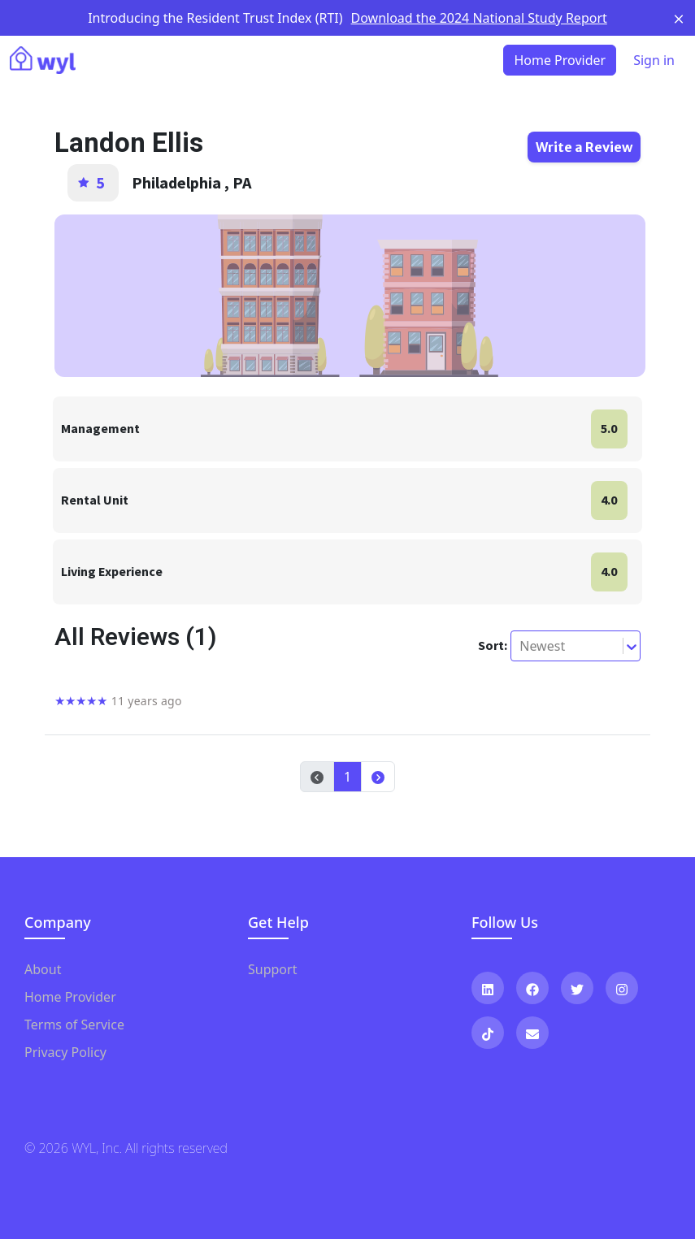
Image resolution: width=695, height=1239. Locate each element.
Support (272, 969)
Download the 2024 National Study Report (479, 18)
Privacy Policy (65, 1052)
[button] (378, 776)
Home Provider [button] (560, 60)
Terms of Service (74, 1024)
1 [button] (347, 777)
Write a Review (584, 147)
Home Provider (70, 997)
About (42, 969)
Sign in (654, 60)
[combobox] (521, 646)
